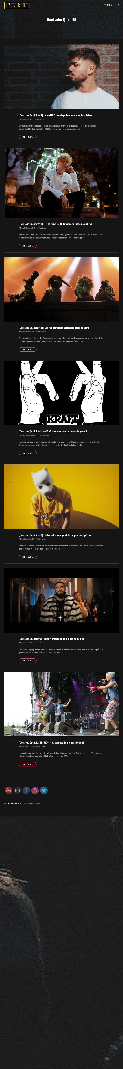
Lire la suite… (29, 137)
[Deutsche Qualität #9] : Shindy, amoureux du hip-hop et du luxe (51, 639)
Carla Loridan (42, 331)
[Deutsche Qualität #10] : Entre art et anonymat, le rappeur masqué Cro (55, 535)
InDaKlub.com (11, 803)
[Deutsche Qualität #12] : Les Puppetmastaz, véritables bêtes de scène (54, 327)
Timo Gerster (40, 119)
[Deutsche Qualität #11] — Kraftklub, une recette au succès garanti (53, 431)
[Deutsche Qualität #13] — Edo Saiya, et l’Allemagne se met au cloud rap (55, 224)
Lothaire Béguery (44, 435)
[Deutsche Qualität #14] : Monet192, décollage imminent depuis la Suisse (55, 115)
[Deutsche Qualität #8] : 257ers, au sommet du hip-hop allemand (51, 742)
